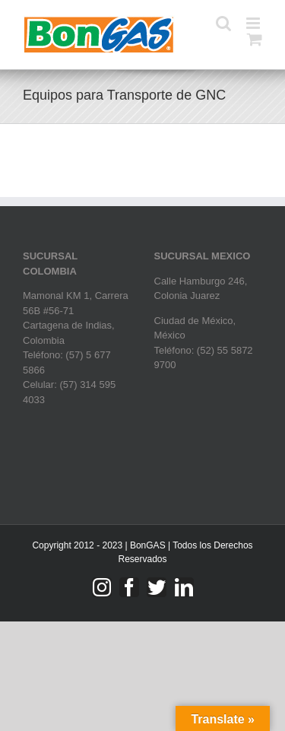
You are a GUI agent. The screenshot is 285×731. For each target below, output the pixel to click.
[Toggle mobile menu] (254, 23)
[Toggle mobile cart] (254, 39)
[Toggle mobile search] (223, 23)
